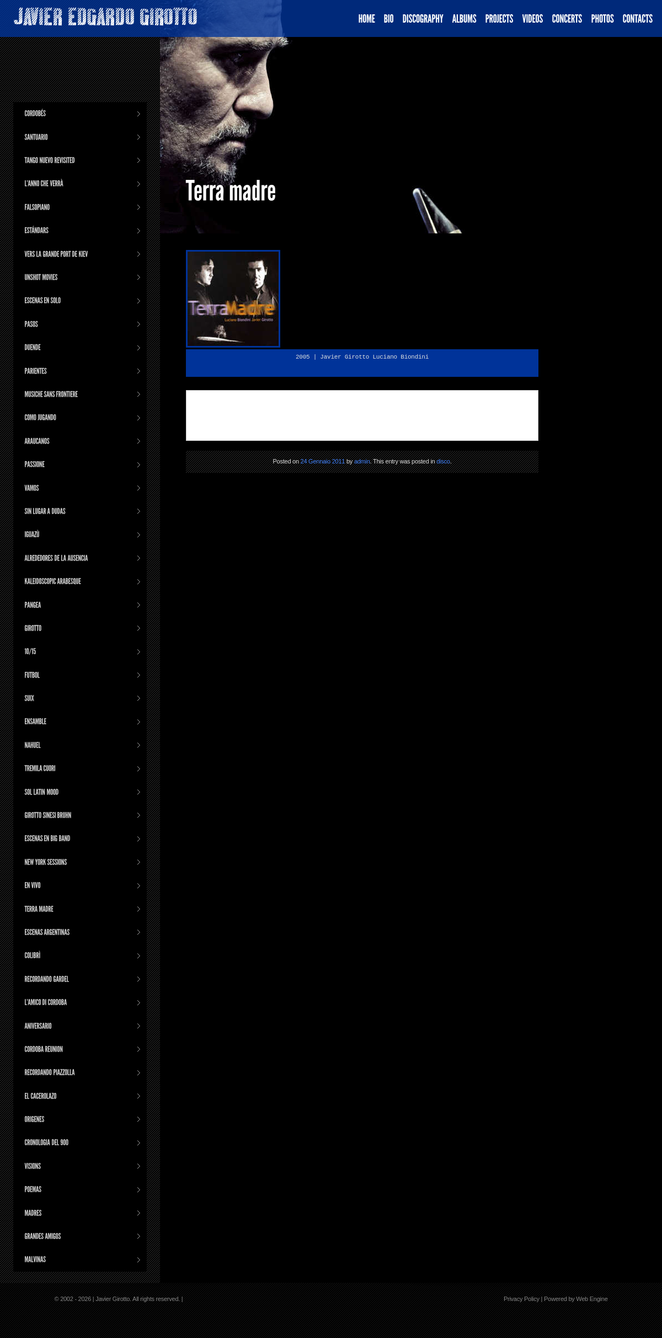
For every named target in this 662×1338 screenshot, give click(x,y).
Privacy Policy (522, 1299)
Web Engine (591, 1299)
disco (443, 461)
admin (362, 461)
